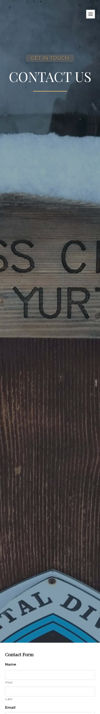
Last (9, 699)
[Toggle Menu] (90, 14)
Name (10, 664)
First (9, 682)
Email (10, 707)
